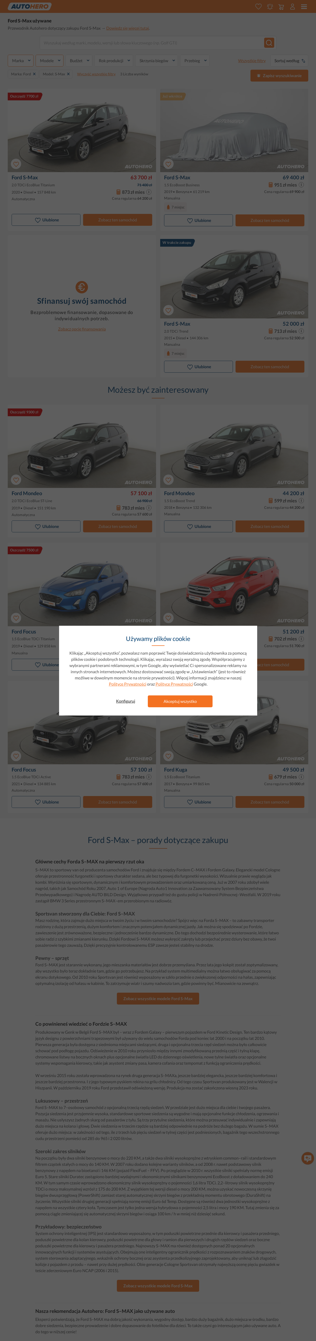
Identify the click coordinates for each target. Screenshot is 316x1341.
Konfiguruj (125, 700)
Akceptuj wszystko (180, 701)
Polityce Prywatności (127, 683)
